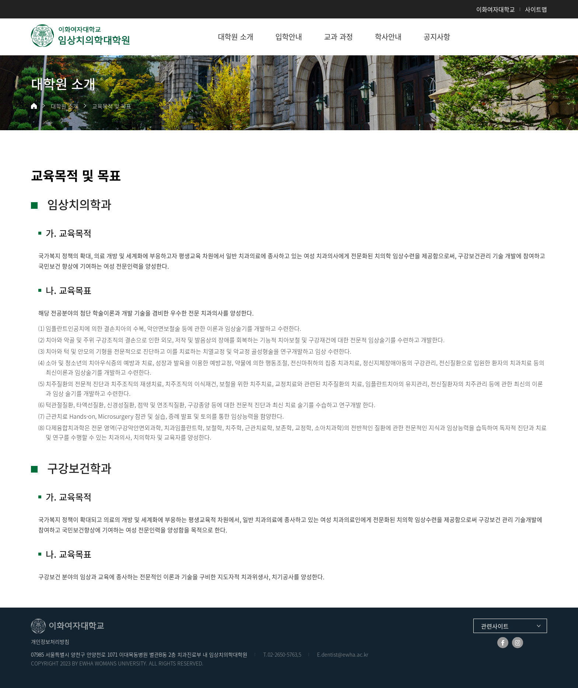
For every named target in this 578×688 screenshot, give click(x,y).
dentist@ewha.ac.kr (344, 654)
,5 (299, 654)
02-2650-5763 (282, 654)
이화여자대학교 (495, 9)
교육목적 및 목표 (111, 106)
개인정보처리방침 (50, 641)
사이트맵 (536, 9)
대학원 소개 (64, 106)
